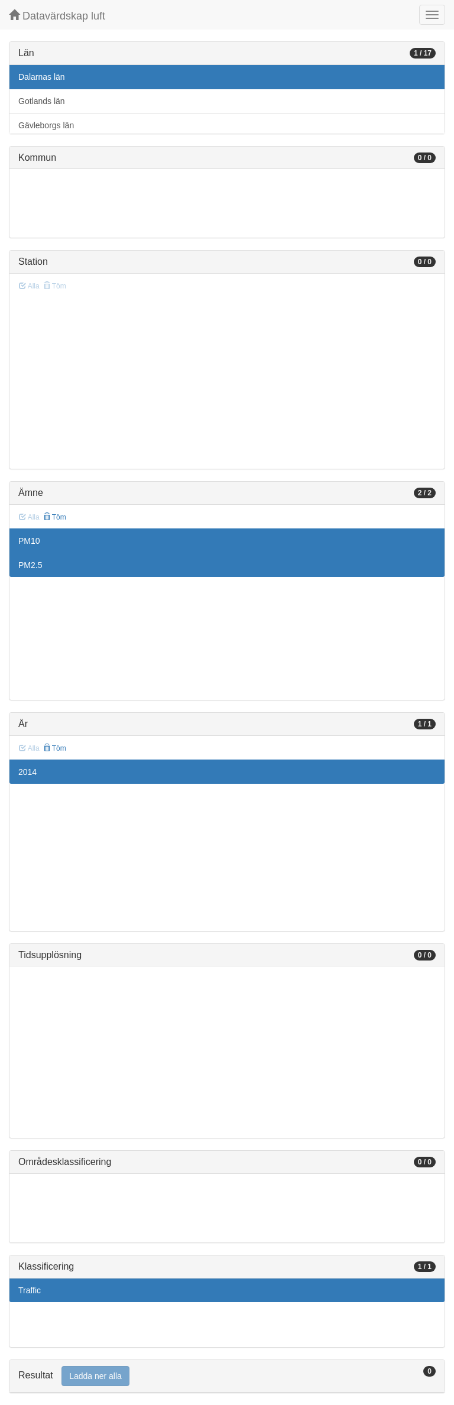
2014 (27, 772)
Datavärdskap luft (57, 15)
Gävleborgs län (46, 125)
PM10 (29, 541)
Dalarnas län (41, 77)
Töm (54, 517)
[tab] (227, 1376)
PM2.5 (30, 565)
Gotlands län (41, 101)
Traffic (29, 1290)
